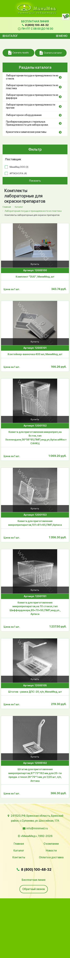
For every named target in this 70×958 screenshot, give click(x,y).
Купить (35, 264)
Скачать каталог (50, 53)
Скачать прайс (18, 53)
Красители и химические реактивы (26, 131)
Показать (35, 180)
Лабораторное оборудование (24, 115)
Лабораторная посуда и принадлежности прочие (30, 106)
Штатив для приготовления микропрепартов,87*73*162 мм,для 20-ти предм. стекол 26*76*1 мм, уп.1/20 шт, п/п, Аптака (35, 775)
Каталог (10, 36)
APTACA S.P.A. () (18, 173)
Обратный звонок (33, 889)
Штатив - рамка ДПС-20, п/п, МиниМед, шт (35, 691)
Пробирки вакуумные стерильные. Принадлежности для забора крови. (27, 123)
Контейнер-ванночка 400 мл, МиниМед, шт (35, 354)
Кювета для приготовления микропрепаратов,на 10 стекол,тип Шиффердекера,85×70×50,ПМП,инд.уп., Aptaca (35, 608)
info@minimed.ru (37, 828)
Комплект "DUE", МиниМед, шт (35, 276)
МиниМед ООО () (19, 167)
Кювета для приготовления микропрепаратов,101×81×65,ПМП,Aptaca (35, 523)
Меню (61, 36)
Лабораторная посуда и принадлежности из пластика (32, 87)
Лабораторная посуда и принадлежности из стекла (32, 77)
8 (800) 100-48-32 (35, 25)
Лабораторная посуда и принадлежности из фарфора (32, 96)
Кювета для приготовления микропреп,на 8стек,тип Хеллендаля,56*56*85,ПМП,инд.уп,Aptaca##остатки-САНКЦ (35, 437)
